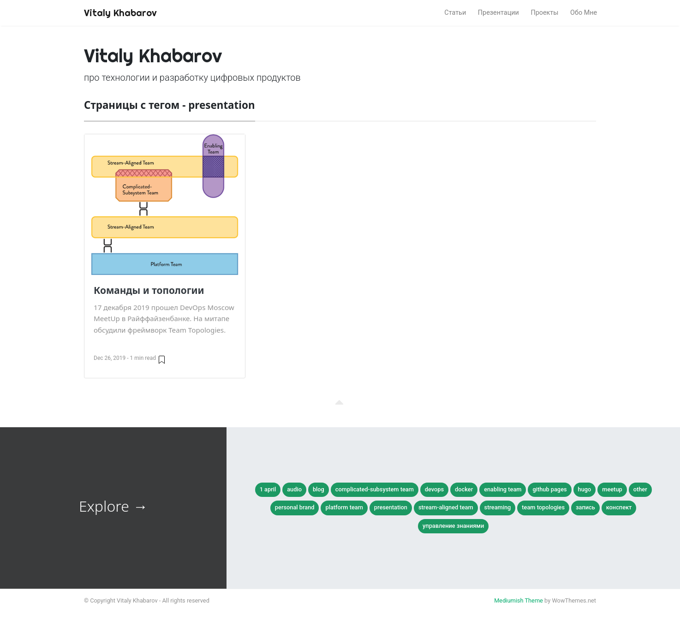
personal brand (295, 507)
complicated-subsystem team (374, 489)
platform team (344, 507)
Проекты (544, 13)
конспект (619, 507)
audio (294, 489)
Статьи (455, 13)
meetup (612, 489)
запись (585, 507)
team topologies (543, 507)
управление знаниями (453, 525)
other (640, 489)
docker (464, 489)
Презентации (498, 13)
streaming (497, 507)
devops (434, 489)
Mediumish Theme (518, 600)
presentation (390, 507)
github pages (549, 489)
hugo (584, 489)
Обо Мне (583, 13)
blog (318, 489)
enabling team (502, 489)
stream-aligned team (445, 507)
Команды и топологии (149, 290)
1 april (268, 489)
